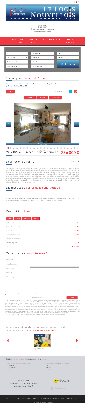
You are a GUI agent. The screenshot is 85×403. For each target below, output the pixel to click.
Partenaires (63, 394)
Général (9, 214)
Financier (35, 214)
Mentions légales (47, 394)
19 (59, 144)
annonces (20, 355)
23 (71, 144)
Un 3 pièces (54, 80)
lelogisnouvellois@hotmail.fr (43, 31)
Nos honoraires (56, 394)
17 (54, 144)
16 (51, 144)
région (44, 355)
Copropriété (26, 214)
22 (68, 144)
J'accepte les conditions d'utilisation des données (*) (22, 290)
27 (42, 146)
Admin (68, 394)
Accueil (11, 39)
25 (76, 144)
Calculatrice (55, 94)
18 (57, 144)
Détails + (17, 214)
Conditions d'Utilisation (48, 310)
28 (45, 146)
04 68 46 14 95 (23, 376)
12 (40, 144)
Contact (59, 39)
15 (48, 144)
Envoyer (72, 293)
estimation (47, 39)
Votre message (10, 273)
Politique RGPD (15, 396)
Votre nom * (9, 256)
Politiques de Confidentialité (32, 310)
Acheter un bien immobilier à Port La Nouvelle (27, 80)
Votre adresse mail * (11, 260)
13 (42, 144)
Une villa (45, 80)
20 (62, 144)
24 (74, 144)
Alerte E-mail (34, 39)
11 (37, 144)
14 (45, 144)
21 (65, 144)
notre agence (71, 39)
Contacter (29, 94)
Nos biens (21, 39)
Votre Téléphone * (11, 265)
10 (34, 144)
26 (40, 146)
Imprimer (42, 94)
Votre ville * (9, 269)
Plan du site (40, 394)
